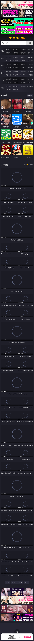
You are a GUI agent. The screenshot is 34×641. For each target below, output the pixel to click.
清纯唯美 (15, 75)
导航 (2, 88)
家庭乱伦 (15, 79)
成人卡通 (23, 64)
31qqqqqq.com (17, 38)
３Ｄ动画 (30, 57)
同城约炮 (8, 86)
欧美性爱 (30, 64)
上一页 (14, 582)
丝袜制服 (15, 60)
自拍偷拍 (15, 57)
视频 (2, 58)
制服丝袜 (8, 67)
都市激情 (8, 79)
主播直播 (23, 60)
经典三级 (15, 67)
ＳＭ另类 (30, 60)
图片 (2, 73)
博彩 (2, 51)
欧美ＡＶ (23, 57)
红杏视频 (8, 89)
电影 (2, 66)
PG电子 (8, 50)
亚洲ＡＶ (8, 57)
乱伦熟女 (23, 67)
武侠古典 (30, 79)
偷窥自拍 (8, 72)
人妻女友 (23, 79)
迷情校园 (8, 82)
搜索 (30, 43)
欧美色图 (23, 72)
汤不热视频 (30, 86)
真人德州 (15, 50)
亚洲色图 (15, 72)
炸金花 (16, 53)
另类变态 (30, 67)
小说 (2, 80)
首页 (7, 582)
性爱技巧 (30, 82)
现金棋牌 (23, 53)
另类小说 (15, 82)
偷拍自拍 (15, 64)
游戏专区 (30, 50)
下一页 (20, 582)
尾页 (26, 582)
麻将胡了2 (8, 53)
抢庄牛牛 (30, 53)
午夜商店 (15, 86)
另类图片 (30, 75)
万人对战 (23, 50)
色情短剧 (15, 89)
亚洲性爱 (8, 64)
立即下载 (27, 637)
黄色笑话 (23, 82)
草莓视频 (23, 86)
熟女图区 (23, 75)
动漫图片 (30, 72)
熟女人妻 (8, 60)
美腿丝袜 (8, 75)
